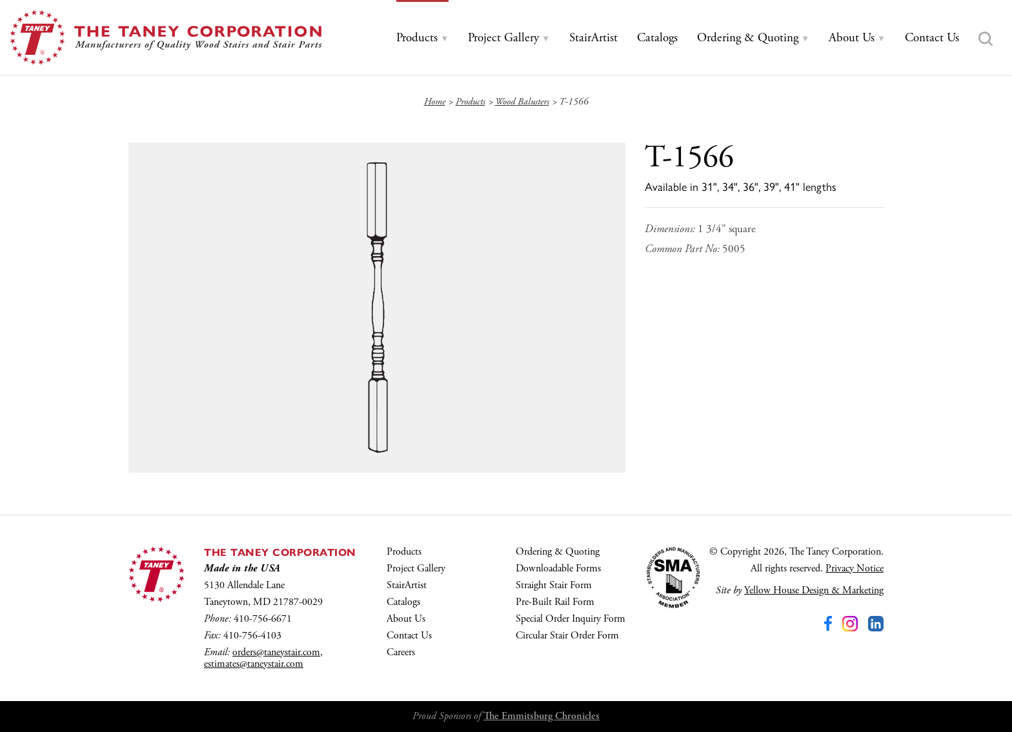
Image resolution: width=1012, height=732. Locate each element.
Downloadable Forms (558, 568)
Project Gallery (416, 568)
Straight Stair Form (554, 585)
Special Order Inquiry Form (570, 619)
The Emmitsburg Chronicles (541, 716)
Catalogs (403, 602)
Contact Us (409, 635)
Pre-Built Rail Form (555, 602)
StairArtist (407, 585)
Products (404, 552)
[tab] (422, 38)
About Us (406, 619)
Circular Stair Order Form (567, 635)
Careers (401, 652)
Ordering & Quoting (558, 552)
